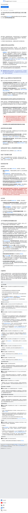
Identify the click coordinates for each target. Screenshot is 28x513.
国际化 (10, 246)
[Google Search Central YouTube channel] (14, 503)
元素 (16, 150)
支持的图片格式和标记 (7, 323)
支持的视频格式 (8, 206)
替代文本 (22, 347)
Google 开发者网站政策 (21, 445)
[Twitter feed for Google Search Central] (14, 510)
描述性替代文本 (18, 182)
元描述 (20, 150)
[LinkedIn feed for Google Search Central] (14, 500)
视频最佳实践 (13, 200)
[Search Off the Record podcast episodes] (14, 508)
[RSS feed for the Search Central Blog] (14, 505)
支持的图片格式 (7, 173)
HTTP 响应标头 (19, 59)
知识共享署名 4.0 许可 (16, 444)
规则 (10, 95)
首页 (1, 10)
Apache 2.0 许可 (6, 445)
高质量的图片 (6, 170)
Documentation (4, 4)
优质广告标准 (7, 158)
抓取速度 (21, 253)
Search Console (4, 6)
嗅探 (8, 59)
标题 (18, 353)
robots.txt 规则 (7, 255)
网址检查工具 (6, 299)
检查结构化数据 (10, 212)
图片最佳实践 (13, 168)
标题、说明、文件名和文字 (19, 185)
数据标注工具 (5, 142)
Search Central (10, 1)
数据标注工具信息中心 (21, 142)
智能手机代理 (9, 16)
